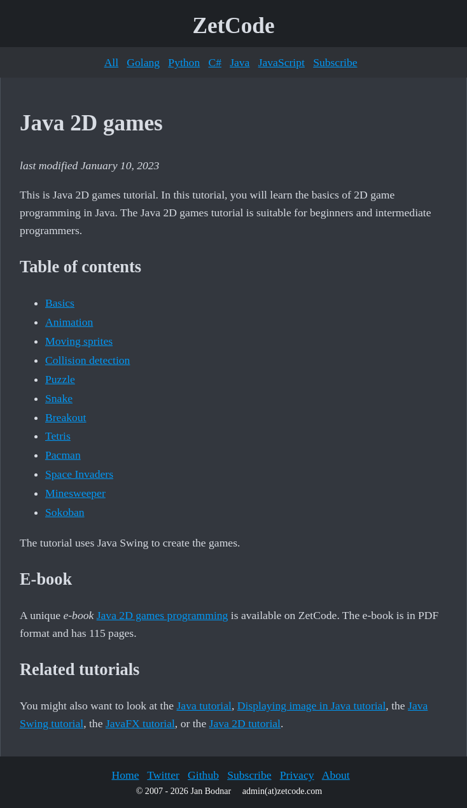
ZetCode (234, 25)
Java (239, 62)
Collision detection (87, 360)
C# (214, 62)
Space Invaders (79, 474)
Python (184, 62)
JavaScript (281, 62)
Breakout (66, 417)
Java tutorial (203, 705)
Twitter (163, 775)
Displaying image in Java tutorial (311, 705)
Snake (59, 398)
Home (125, 775)
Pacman (63, 455)
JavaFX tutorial (140, 723)
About (336, 775)
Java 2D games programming (162, 615)
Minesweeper (75, 493)
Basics (59, 302)
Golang (143, 62)
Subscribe (335, 62)
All (111, 62)
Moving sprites (79, 341)
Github (203, 775)
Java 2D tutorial (245, 723)
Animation (69, 322)
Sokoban (65, 512)
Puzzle (60, 379)
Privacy (297, 775)
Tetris (58, 435)
